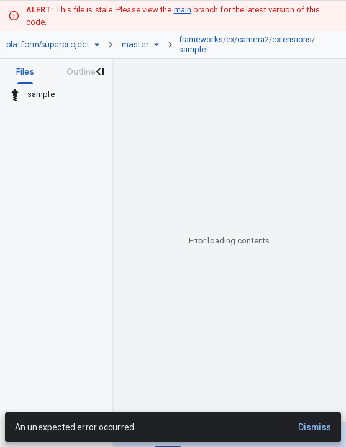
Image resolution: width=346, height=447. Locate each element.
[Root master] (135, 44)
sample (192, 49)
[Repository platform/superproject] (48, 44)
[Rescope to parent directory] (14, 94)
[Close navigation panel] (99, 71)
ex (230, 39)
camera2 (253, 39)
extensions (292, 39)
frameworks (201, 39)
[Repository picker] (97, 44)
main (182, 9)
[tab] (25, 71)
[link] (251, 45)
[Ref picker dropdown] (157, 44)
